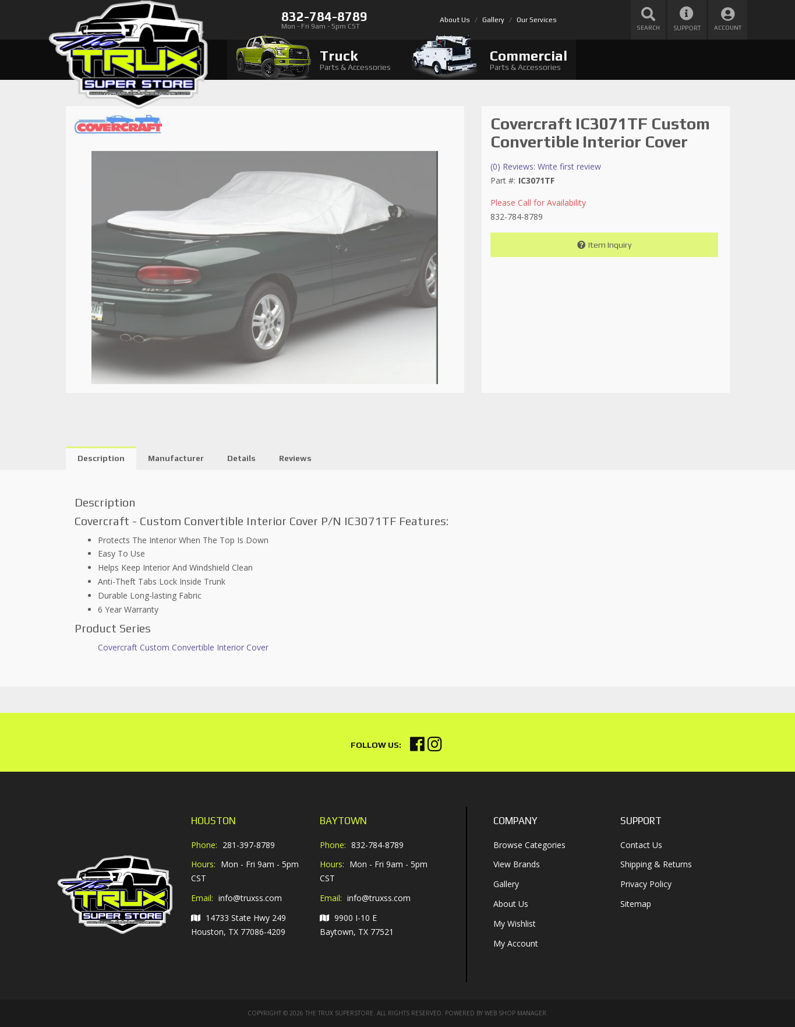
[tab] (313, 60)
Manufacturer (176, 458)
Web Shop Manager (515, 1013)
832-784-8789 (377, 844)
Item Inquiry (609, 244)
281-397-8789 (248, 844)
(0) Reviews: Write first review (545, 166)
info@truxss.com (250, 898)
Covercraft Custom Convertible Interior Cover (183, 647)
